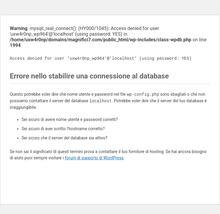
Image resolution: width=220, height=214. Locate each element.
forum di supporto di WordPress (94, 157)
